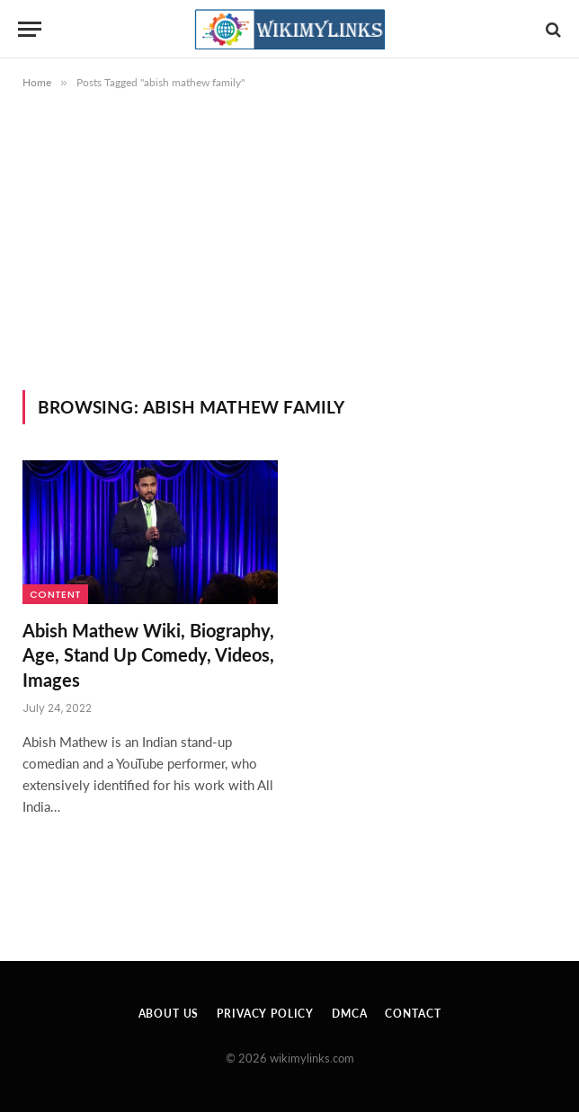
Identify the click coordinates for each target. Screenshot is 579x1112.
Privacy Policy (265, 1013)
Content (55, 594)
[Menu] (29, 29)
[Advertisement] (289, 255)
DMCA (349, 1013)
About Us (169, 1013)
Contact (413, 1013)
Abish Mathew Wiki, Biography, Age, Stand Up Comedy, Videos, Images (148, 654)
